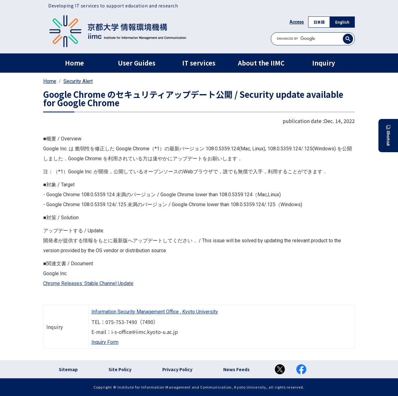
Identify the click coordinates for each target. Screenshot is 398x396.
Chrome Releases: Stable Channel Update (88, 283)
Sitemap (68, 369)
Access (296, 22)
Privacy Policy (177, 369)
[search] (313, 38)
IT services (198, 62)
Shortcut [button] (388, 135)
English (342, 22)
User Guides (136, 62)
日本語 (319, 22)
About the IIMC (261, 62)
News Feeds (236, 369)
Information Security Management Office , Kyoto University (154, 312)
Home (74, 62)
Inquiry (323, 62)
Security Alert (78, 81)
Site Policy (120, 369)
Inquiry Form (104, 342)
